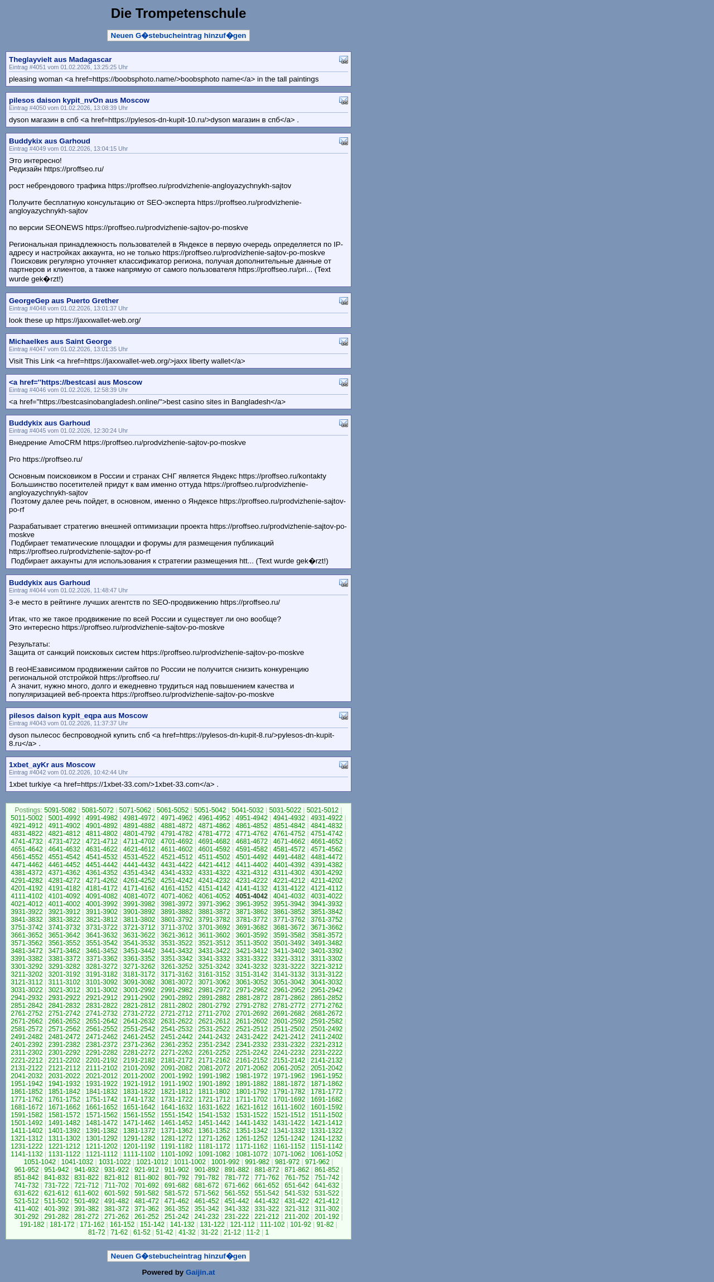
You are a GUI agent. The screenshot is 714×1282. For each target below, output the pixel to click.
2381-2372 (102, 1045)
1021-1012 (152, 1162)
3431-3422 (214, 951)
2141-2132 (326, 1060)
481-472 (146, 1201)
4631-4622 (102, 849)
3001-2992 (139, 990)
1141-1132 (26, 1154)
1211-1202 (102, 1146)
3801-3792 (176, 920)
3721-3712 (139, 927)
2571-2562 (64, 1029)
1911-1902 (176, 1084)
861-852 (327, 1170)
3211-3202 (26, 974)
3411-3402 (289, 951)
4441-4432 (139, 865)
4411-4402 (251, 865)
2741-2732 (102, 1013)
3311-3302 (326, 959)
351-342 (207, 1209)
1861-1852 (26, 1092)
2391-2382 (64, 1045)
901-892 (207, 1170)
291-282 (56, 1217)
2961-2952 (289, 990)
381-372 (116, 1209)
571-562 (207, 1193)
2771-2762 (326, 1006)
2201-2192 (102, 1060)
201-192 (327, 1217)
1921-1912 (139, 1084)
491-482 (116, 1201)
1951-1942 (26, 1084)
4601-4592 (214, 849)
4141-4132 (251, 888)
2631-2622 (176, 1021)
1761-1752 (64, 1099)
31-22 (210, 1232)
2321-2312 (326, 1045)
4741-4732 (26, 841)
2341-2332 (251, 1045)
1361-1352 (214, 1131)
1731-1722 (176, 1099)
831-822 (86, 1177)
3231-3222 (289, 966)
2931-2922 (64, 998)
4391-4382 (326, 865)
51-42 (164, 1232)
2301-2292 (64, 1052)
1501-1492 (26, 1123)
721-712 (86, 1185)
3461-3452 (102, 951)
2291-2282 (102, 1052)
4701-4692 (176, 841)
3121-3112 (26, 982)
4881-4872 (176, 826)
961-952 (26, 1170)
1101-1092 (176, 1154)
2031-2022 (64, 1076)
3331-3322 (251, 959)
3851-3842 (326, 912)
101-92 (300, 1224)
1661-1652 (102, 1107)
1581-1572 (64, 1115)
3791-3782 (214, 920)
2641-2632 (139, 1021)
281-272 (86, 1217)
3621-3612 (176, 935)
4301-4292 (326, 873)
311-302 (327, 1209)
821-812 (116, 1177)
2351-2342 (214, 1045)
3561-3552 (64, 943)
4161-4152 (176, 888)
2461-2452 (139, 1037)
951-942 (56, 1170)
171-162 (92, 1224)
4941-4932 (289, 818)
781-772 (236, 1177)
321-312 (296, 1209)
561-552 (236, 1193)
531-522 (327, 1193)
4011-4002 (64, 904)
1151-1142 (326, 1146)
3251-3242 (214, 966)
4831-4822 (26, 834)
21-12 (232, 1232)
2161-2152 (251, 1060)
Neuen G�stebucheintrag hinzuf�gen (179, 35)
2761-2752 (26, 1013)
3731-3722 (102, 927)
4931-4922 (326, 818)
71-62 (119, 1232)
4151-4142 (214, 888)
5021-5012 (323, 810)
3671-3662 (326, 927)
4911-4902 (64, 826)
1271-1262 (214, 1138)
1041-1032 (77, 1162)
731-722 (56, 1185)
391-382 (86, 1209)
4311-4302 (289, 873)
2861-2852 (326, 998)
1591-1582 (26, 1115)
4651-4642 (26, 849)
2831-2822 (102, 1006)
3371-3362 (102, 959)
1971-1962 (289, 1076)
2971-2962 (251, 990)
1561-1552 (139, 1115)
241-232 (207, 1217)
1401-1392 (64, 1131)
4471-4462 (26, 865)
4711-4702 (139, 841)
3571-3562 (26, 943)
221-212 (266, 1217)
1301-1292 (102, 1138)
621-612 (56, 1193)
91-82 (325, 1224)
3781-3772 (251, 920)
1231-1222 (26, 1146)
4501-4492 (251, 857)
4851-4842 (289, 826)
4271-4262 (102, 880)
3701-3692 (214, 927)
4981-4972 (139, 818)
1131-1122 (64, 1154)
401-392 (56, 1209)
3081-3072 (176, 982)
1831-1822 (139, 1092)
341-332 (236, 1209)
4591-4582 (251, 849)
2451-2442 (176, 1037)
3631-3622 (139, 935)
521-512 (26, 1201)
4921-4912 (26, 826)
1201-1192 (139, 1146)
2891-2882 (214, 998)
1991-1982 (214, 1076)
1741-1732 (139, 1099)
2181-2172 (176, 1060)
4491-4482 (289, 857)
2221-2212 (26, 1060)
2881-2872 (251, 998)
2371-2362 (139, 1045)
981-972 (287, 1162)
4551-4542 (64, 857)
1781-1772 (326, 1092)
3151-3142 (251, 974)
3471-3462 (64, 951)
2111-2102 (102, 1068)
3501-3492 (289, 943)
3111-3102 (64, 982)
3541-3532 (139, 943)
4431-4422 (176, 865)
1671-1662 (64, 1107)
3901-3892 (139, 912)
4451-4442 (102, 865)
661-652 (266, 1185)
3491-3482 (326, 943)
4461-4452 (64, 865)
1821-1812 (176, 1092)
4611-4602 (176, 849)
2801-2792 (214, 1006)
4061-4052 (214, 896)
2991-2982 (176, 990)
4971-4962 (176, 818)
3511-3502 (251, 943)
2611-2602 (251, 1021)
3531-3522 (176, 943)
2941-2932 (26, 998)
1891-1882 (251, 1084)
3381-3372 (64, 959)
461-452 (207, 1201)
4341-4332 (176, 873)
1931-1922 (102, 1084)
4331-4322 (214, 873)
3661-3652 (26, 935)
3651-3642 (64, 935)
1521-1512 (289, 1115)
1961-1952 (326, 1076)
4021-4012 (26, 904)
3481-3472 (26, 951)
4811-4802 (102, 834)
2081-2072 (214, 1068)
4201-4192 (26, 888)
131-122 (212, 1224)
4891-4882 (139, 826)
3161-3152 (214, 974)
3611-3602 (214, 935)
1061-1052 (326, 1154)
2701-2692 (251, 1013)
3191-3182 (102, 974)
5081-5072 (97, 810)
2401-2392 (26, 1045)
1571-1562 (102, 1115)
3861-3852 (289, 912)
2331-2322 (289, 1045)
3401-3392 (326, 951)
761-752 (296, 1177)
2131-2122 (26, 1068)
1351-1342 (251, 1131)
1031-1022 (115, 1162)
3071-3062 (214, 982)
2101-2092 (139, 1068)
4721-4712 (102, 841)
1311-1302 (64, 1138)
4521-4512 (176, 857)
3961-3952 (251, 904)
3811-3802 (139, 920)
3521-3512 (214, 943)
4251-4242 (176, 880)
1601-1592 (326, 1107)
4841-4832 (326, 826)
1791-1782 (289, 1092)
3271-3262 (139, 966)
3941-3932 (326, 904)
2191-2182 (139, 1060)
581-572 (177, 1193)
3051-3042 (289, 982)
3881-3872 (214, 912)
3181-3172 (139, 974)
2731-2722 (139, 1013)
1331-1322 (326, 1131)
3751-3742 (26, 927)
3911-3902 (102, 912)
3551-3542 (102, 943)
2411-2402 (326, 1037)
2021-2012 (102, 1076)
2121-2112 (64, 1068)
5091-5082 (60, 810)
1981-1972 (251, 1076)
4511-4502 (214, 857)
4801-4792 (139, 834)
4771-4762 (251, 834)
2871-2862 (289, 998)
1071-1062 (289, 1154)
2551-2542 (139, 1029)
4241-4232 (214, 880)
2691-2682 (289, 1013)
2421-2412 (289, 1037)
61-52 (142, 1232)
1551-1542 (176, 1115)
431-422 (296, 1201)
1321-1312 (26, 1138)
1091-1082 (214, 1154)
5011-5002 (26, 818)
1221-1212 (64, 1146)
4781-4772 (214, 834)
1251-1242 (289, 1138)
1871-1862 (326, 1084)
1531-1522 (251, 1115)
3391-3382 (26, 959)
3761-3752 (326, 920)
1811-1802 (214, 1092)
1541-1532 (214, 1115)
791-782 (207, 1177)
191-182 (32, 1224)
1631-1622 (214, 1107)
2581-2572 (26, 1029)
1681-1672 (26, 1107)
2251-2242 (251, 1052)
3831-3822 (64, 920)
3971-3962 (214, 904)
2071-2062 (251, 1068)
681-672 (207, 1185)
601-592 (116, 1193)
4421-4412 (214, 865)
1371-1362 (176, 1131)
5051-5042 (210, 810)
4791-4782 (176, 834)
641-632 (327, 1185)
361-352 (177, 1209)
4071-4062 (176, 896)
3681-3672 (289, 927)
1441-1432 (251, 1123)
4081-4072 (139, 896)
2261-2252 (214, 1052)
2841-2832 (64, 1006)
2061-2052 (289, 1068)
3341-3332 (214, 959)
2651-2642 (102, 1021)
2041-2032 (26, 1076)
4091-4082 (102, 896)
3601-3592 (251, 935)
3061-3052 (251, 982)
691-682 (177, 1185)
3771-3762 (289, 920)
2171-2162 (214, 1060)
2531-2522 (214, 1029)
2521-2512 (251, 1029)
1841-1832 (102, 1092)
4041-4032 (289, 896)
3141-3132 (289, 974)
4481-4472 (326, 857)
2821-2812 (139, 1006)
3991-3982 (139, 904)
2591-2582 (326, 1021)
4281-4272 (64, 880)
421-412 (327, 1201)
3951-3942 (289, 904)
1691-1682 (326, 1099)
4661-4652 (326, 841)
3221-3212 (326, 966)
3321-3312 (289, 959)
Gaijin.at (200, 1272)
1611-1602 (289, 1107)
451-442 (236, 1201)
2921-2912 (102, 998)
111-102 (272, 1224)
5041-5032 (247, 810)
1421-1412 (326, 1123)
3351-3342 (176, 959)
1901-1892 (214, 1084)
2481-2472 (64, 1037)
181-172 (62, 1224)
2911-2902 (139, 998)
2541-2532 (176, 1029)
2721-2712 (176, 1013)
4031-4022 (326, 896)
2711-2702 (214, 1013)
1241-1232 (326, 1138)
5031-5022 (285, 810)
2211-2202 (64, 1060)
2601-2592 (289, 1021)
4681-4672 (251, 841)
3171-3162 (176, 974)
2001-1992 (176, 1076)
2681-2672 (326, 1013)
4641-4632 (64, 849)
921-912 (146, 1170)
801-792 (177, 1177)
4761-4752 (289, 834)
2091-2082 (176, 1068)
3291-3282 (64, 966)
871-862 (296, 1170)
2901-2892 (176, 998)
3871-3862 (251, 912)
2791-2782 (251, 1006)
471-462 (177, 1201)
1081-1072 (251, 1154)
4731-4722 (64, 841)
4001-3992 (102, 904)
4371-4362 (64, 873)
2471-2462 (102, 1037)
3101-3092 (102, 982)
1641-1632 (176, 1107)
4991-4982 (102, 818)
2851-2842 (26, 1006)
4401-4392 (289, 865)
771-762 (266, 1177)
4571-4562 (326, 849)
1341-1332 (289, 1131)
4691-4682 (214, 841)
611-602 (86, 1193)
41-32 (187, 1232)
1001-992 (225, 1162)
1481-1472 (102, 1123)
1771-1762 (26, 1099)
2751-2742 (64, 1013)
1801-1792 (251, 1092)
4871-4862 (214, 826)
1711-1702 (251, 1099)
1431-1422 (289, 1123)
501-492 (86, 1201)
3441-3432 (176, 951)
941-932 (86, 1170)
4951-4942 (251, 818)
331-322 (266, 1209)
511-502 (56, 1201)
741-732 (26, 1185)
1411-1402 (26, 1131)
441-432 (266, 1201)
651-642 (296, 1185)
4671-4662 (289, 841)
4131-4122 (289, 888)
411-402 (26, 1209)
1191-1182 (176, 1146)
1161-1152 (289, 1146)
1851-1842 (64, 1092)
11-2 (253, 1232)
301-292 (26, 1217)
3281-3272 (102, 966)
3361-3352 (139, 959)
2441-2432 (214, 1037)
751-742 (327, 1177)
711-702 (116, 1185)
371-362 (146, 1209)
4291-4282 (26, 880)
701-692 (146, 1185)
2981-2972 (214, 990)
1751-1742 (102, 1099)
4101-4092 (64, 896)
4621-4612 (139, 849)
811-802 (146, 1177)
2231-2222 (326, 1052)
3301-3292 (26, 966)
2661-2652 (64, 1021)
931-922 (116, 1170)
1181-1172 (214, 1146)
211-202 (296, 1217)
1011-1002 (189, 1162)
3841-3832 (26, 920)
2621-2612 (214, 1021)
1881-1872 (289, 1084)
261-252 (146, 1217)
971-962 (317, 1162)
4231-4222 (251, 880)
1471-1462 (139, 1123)
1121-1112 (102, 1154)
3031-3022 (26, 990)
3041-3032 (326, 982)
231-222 (236, 1217)
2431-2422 (251, 1037)
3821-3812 (102, 920)
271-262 (116, 1217)
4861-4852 (251, 826)
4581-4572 (289, 849)
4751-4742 (326, 834)
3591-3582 (289, 935)
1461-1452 (176, 1123)
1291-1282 (139, 1138)
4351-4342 (139, 873)
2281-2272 (139, 1052)
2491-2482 (26, 1037)
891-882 (236, 1170)
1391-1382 (102, 1131)
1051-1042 (40, 1162)
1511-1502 (326, 1115)
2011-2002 (139, 1076)
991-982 (257, 1162)
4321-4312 (251, 873)
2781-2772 (289, 1006)
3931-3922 (26, 912)
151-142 (152, 1224)
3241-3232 (251, 966)
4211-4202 (326, 880)
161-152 (122, 1224)
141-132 (182, 1224)
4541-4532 (102, 857)
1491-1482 (64, 1123)
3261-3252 (176, 966)
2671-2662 (26, 1021)
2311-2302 (26, 1052)
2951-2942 (326, 990)
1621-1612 (251, 1107)
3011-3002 (102, 990)
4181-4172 (102, 888)
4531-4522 (139, 857)
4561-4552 (26, 857)
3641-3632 (102, 935)
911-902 (177, 1170)
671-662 (236, 1185)
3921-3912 (64, 912)
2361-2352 (176, 1045)
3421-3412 (251, 951)
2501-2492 (326, 1029)
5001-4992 (64, 818)
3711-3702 (176, 927)
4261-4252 (139, 880)
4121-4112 (326, 888)
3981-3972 (176, 904)
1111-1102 (139, 1154)
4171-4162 (139, 888)
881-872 (266, 1170)
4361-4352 (102, 873)
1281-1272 (176, 1138)
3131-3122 (326, 974)
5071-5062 (135, 810)
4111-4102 (26, 896)
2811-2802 (176, 1006)
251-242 (177, 1217)
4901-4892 (102, 826)
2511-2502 (289, 1029)
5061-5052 (173, 810)
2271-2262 (176, 1052)
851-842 (26, 1177)
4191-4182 (64, 888)
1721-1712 (214, 1099)
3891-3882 (176, 912)
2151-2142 (289, 1060)
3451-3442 (139, 951)
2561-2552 (102, 1029)
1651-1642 (139, 1107)
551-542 (266, 1193)
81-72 (96, 1232)
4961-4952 (214, 818)
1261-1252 (251, 1138)
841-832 (56, 1177)
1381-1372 (139, 1131)
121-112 (242, 1224)
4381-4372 (26, 873)
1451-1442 (214, 1123)
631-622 (26, 1193)
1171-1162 (251, 1146)
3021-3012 (64, 990)
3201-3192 (64, 974)
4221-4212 (289, 880)
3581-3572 (326, 935)
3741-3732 (64, 927)
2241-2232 (289, 1052)
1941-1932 (64, 1084)
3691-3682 (251, 927)
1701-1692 (289, 1099)
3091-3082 (139, 982)
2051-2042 (326, 1068)
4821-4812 (64, 834)
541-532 (296, 1193)
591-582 (146, 1193)
